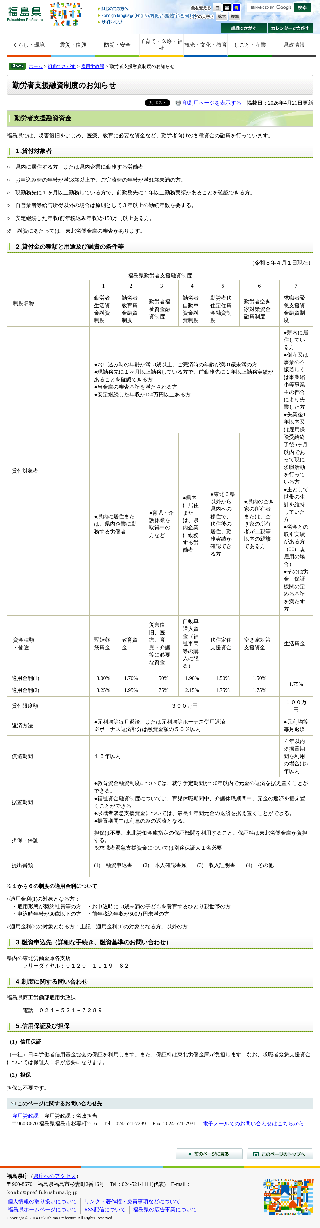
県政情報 (294, 45)
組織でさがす (244, 28)
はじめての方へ (148, 9)
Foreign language (148, 15)
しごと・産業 (250, 45)
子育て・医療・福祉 (161, 44)
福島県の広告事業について (165, 1209)
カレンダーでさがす (290, 28)
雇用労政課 (92, 66)
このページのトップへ (280, 1153)
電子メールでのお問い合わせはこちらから (253, 1123)
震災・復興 (73, 45)
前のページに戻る (209, 1153)
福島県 (25, 14)
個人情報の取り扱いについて (42, 1201)
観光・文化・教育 (205, 45)
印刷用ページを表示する (212, 103)
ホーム (36, 66)
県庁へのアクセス (54, 1176)
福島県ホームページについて (42, 1209)
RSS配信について (105, 1209)
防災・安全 (117, 45)
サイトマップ (148, 22)
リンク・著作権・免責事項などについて (132, 1201)
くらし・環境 (29, 45)
